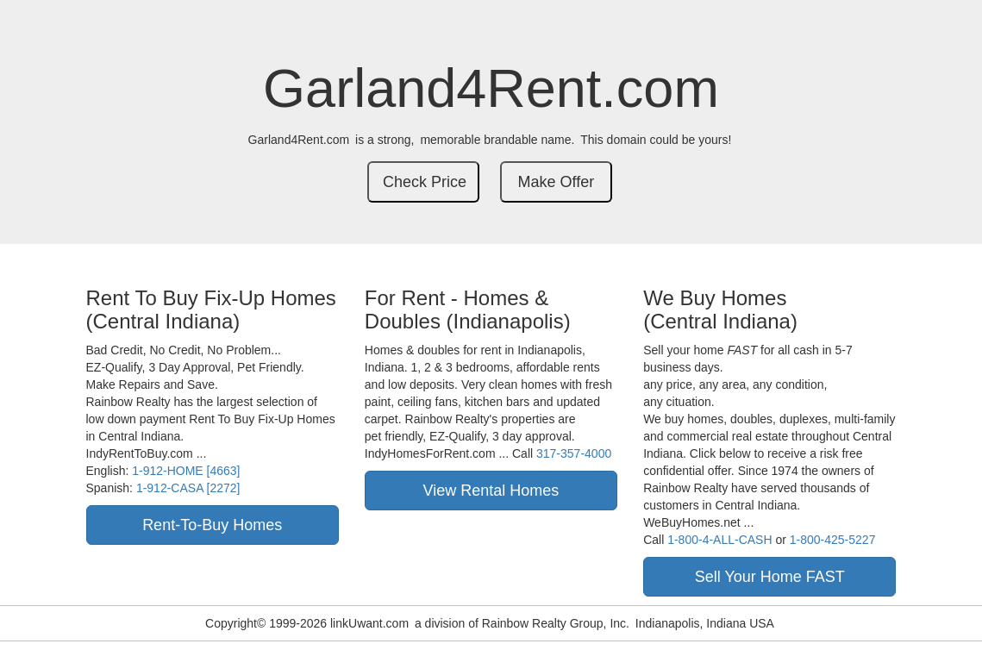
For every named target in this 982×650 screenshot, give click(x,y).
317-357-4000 (573, 453)
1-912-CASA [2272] (188, 488)
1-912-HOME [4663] (186, 471)
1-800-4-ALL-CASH (719, 540)
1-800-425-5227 (833, 540)
